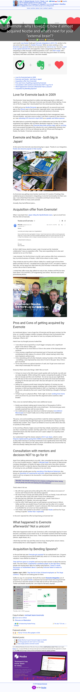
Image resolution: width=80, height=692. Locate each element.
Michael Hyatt (44, 462)
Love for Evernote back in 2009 (25, 77)
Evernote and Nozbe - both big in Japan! (28, 79)
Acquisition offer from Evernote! (26, 81)
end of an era (51, 47)
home (28, 8)
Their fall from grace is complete (24, 562)
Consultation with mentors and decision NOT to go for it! (34, 85)
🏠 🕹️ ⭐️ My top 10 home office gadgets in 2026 (26, 632)
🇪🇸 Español (64, 1)
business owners (28, 2)
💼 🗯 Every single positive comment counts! (26, 643)
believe (23, 5)
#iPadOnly (55, 4)
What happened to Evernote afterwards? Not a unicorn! (33, 87)
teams (40, 2)
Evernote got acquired (36, 554)
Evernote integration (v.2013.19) (46, 43)
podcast (42, 4)
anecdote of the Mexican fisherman (48, 471)
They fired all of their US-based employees (40, 573)
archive (33, 8)
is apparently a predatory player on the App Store (44, 563)
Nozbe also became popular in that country (27, 149)
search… (51, 8)
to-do (46, 1)
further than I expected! (35, 511)
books (25, 4)
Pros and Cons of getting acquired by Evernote (30, 83)
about (37, 8)
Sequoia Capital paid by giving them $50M (27, 439)
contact (45, 8)
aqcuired (25, 47)
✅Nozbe (40, 40)
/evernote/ (27, 611)
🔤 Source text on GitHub (20, 618)
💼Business (31, 40)
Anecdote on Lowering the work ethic (32, 473)
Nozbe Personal (36, 45)
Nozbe (43, 1)
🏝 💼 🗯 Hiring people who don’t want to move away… (29, 642)
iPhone (22, 109)
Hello (20, 1)
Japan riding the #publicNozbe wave (40, 215)
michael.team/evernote (34, 615)
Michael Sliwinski (29, 1)
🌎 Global (52, 1)
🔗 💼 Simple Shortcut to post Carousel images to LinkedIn (30, 640)
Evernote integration (53, 578)
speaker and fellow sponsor (55, 118)
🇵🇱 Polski (57, 1)
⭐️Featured (49, 40)
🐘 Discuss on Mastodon (22, 620)
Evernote (16, 47)
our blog (63, 125)
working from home (58, 394)
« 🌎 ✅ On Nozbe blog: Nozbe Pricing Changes (24, 624)
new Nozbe (24, 43)
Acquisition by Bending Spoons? (26, 88)
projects (34, 4)
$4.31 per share (47, 437)
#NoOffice (63, 4)
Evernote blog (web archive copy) (44, 125)
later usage (56, 51)
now (41, 8)
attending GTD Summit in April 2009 (31, 118)
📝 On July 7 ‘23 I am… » (59, 623)
